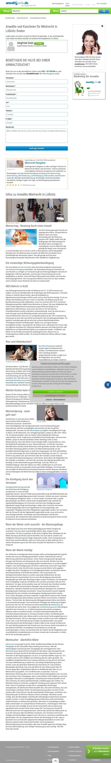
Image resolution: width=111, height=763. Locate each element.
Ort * (7, 102)
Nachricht (10, 127)
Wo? (56, 11)
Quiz (92, 3)
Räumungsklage (25, 533)
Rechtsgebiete (59, 4)
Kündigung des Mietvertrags (49, 173)
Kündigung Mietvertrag (14, 487)
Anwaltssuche (10, 18)
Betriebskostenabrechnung (16, 380)
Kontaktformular (80, 64)
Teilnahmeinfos (75, 756)
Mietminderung (24, 176)
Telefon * (9, 110)
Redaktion (96, 760)
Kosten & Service (75, 751)
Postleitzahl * (11, 94)
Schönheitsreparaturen (48, 607)
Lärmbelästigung (36, 176)
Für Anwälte (102, 4)
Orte (68, 4)
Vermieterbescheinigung (15, 269)
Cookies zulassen (55, 392)
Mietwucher (10, 644)
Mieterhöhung (12, 176)
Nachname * (11, 86)
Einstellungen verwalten (55, 395)
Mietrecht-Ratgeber (35, 162)
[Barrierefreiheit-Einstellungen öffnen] (108, 385)
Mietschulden (49, 176)
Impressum (49, 399)
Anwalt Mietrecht (22, 18)
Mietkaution (55, 605)
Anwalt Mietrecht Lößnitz (38, 18)
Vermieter (28, 267)
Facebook (72, 760)
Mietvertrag (46, 346)
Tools (87, 3)
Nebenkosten (60, 176)
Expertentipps (77, 3)
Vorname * (10, 78)
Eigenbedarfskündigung (29, 173)
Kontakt (39, 43)
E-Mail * (9, 119)
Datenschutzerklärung (59, 399)
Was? (7, 11)
